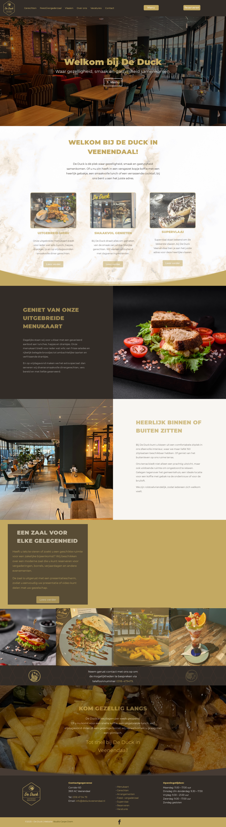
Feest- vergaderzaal (128, 798)
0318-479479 (124, 681)
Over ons (82, 8)
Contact (109, 8)
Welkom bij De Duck (113, 62)
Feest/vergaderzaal (51, 8)
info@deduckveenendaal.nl (90, 801)
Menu (151, 6)
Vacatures (96, 8)
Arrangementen (126, 794)
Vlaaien (69, 8)
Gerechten (30, 8)
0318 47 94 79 (80, 797)
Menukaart (123, 786)
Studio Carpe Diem (63, 821)
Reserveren (191, 6)
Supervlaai (123, 801)
